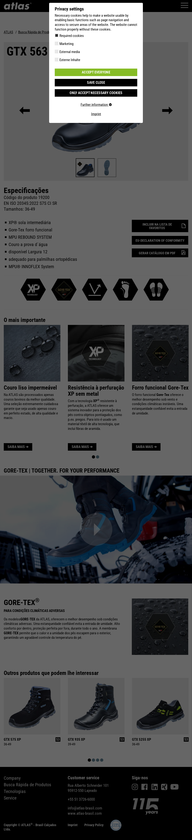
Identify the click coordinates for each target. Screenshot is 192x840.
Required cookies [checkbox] (71, 36)
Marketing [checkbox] (66, 44)
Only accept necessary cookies (96, 93)
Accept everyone (96, 72)
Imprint (96, 114)
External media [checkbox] (69, 52)
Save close (96, 82)
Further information (96, 104)
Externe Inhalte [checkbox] (69, 60)
